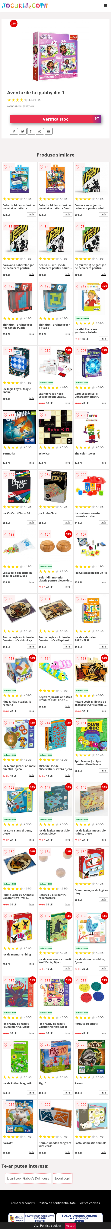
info (31, 214)
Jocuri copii (62, 1178)
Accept (70, 1226)
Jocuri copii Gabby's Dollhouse (28, 1178)
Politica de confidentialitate (57, 1203)
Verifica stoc (72, 119)
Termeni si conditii (22, 1203)
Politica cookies (89, 1203)
